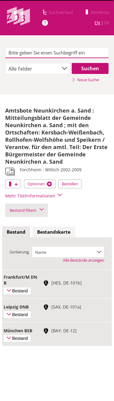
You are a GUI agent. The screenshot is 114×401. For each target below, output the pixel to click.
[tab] (16, 232)
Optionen (39, 184)
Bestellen (70, 184)
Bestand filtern (26, 210)
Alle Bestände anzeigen (83, 260)
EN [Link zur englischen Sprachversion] (97, 23)
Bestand (16, 232)
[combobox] (37, 68)
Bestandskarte (54, 232)
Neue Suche (85, 79)
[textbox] (57, 52)
